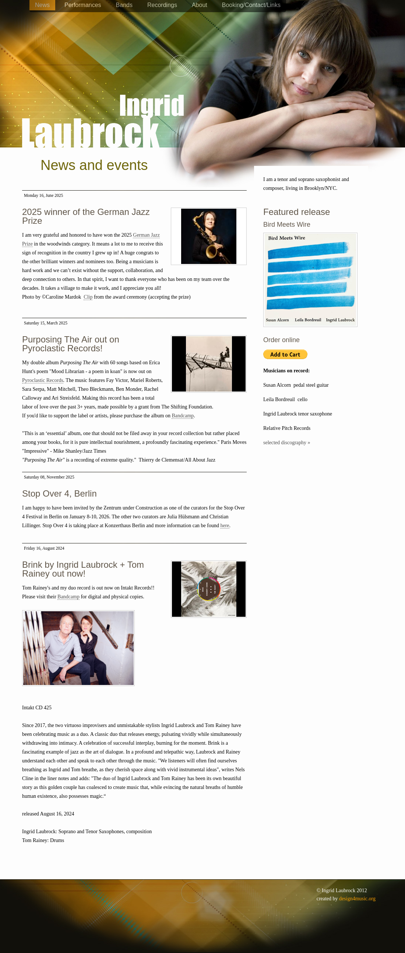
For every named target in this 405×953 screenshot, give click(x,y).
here (224, 525)
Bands (124, 5)
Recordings (162, 5)
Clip (88, 297)
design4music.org (357, 898)
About (199, 5)
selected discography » (286, 442)
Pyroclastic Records (42, 380)
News (42, 5)
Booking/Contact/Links (251, 5)
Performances (82, 5)
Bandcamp (183, 415)
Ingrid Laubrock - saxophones (103, 99)
